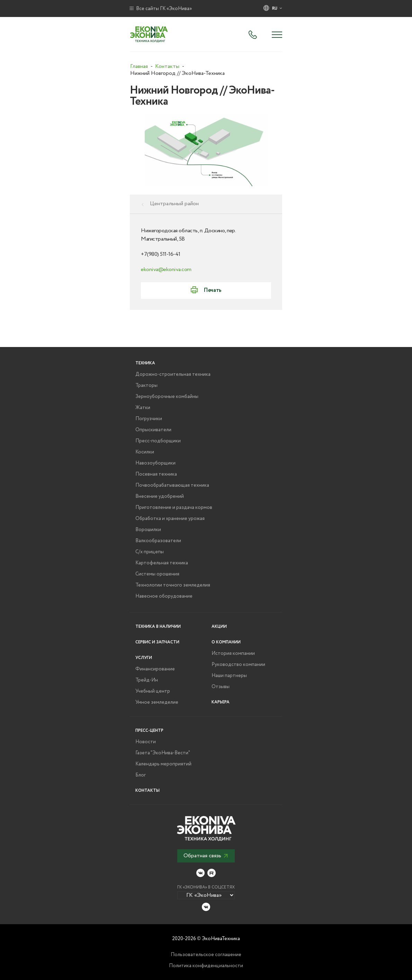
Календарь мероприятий (163, 764)
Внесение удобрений (159, 496)
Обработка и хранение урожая (170, 518)
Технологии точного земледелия (172, 585)
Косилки (144, 452)
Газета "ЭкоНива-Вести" (162, 752)
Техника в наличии (158, 627)
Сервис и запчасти (157, 642)
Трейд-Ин (146, 680)
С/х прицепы (149, 551)
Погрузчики (148, 418)
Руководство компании (238, 664)
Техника (145, 363)
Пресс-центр (149, 731)
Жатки (142, 407)
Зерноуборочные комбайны (166, 396)
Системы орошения (157, 574)
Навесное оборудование (163, 596)
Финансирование (155, 669)
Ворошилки (148, 529)
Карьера (221, 702)
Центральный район (174, 204)
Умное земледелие (156, 702)
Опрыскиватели (153, 429)
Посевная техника (156, 474)
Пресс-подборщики (158, 440)
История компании (233, 653)
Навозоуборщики (155, 463)
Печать (212, 290)
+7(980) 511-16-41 (160, 254)
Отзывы (221, 686)
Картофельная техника (161, 563)
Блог (140, 775)
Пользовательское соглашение (206, 954)
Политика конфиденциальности (206, 966)
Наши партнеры (229, 675)
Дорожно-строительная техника (173, 374)
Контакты (147, 790)
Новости (145, 741)
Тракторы (146, 385)
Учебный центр (152, 691)
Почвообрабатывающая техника (172, 485)
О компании (226, 642)
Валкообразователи (158, 540)
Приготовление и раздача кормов (173, 507)
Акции (219, 627)
